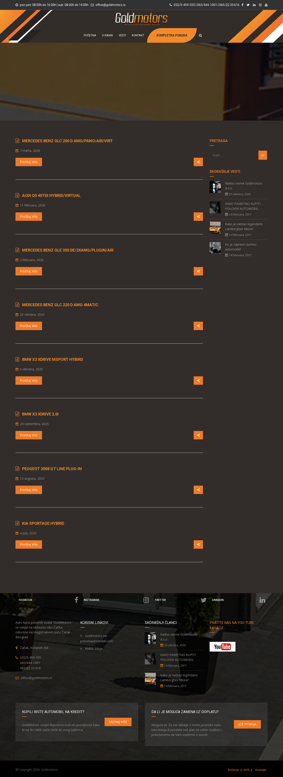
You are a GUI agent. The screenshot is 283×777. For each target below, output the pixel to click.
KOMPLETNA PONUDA (172, 35)
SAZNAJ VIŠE (118, 722)
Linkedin (238, 600)
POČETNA (90, 35)
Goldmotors (49, 769)
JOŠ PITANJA (247, 724)
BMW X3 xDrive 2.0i (40, 414)
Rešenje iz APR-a (240, 770)
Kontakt (260, 770)
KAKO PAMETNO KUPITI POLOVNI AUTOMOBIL (243, 206)
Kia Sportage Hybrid (43, 523)
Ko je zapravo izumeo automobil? (240, 246)
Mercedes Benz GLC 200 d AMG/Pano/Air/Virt (67, 140)
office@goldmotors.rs (111, 5)
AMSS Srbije (91, 648)
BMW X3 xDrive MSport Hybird (52, 359)
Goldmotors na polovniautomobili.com (96, 638)
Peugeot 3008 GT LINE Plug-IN (52, 468)
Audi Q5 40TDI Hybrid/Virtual (51, 195)
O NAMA (107, 35)
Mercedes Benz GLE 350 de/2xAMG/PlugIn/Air (67, 250)
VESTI (122, 35)
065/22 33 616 (30, 668)
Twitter (181, 600)
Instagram (116, 600)
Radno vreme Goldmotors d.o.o (243, 185)
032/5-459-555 (30, 657)
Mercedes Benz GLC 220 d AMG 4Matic (60, 304)
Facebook (48, 600)
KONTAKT (138, 35)
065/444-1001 (30, 663)
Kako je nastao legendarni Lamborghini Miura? (243, 226)
